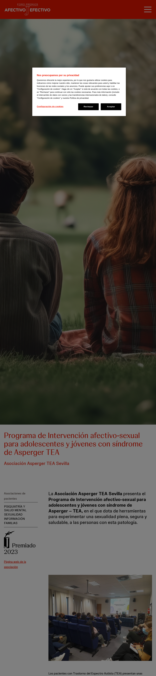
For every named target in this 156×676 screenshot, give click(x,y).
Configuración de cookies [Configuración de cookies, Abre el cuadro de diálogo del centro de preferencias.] (50, 106)
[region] (79, 92)
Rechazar (88, 106)
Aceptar (111, 106)
